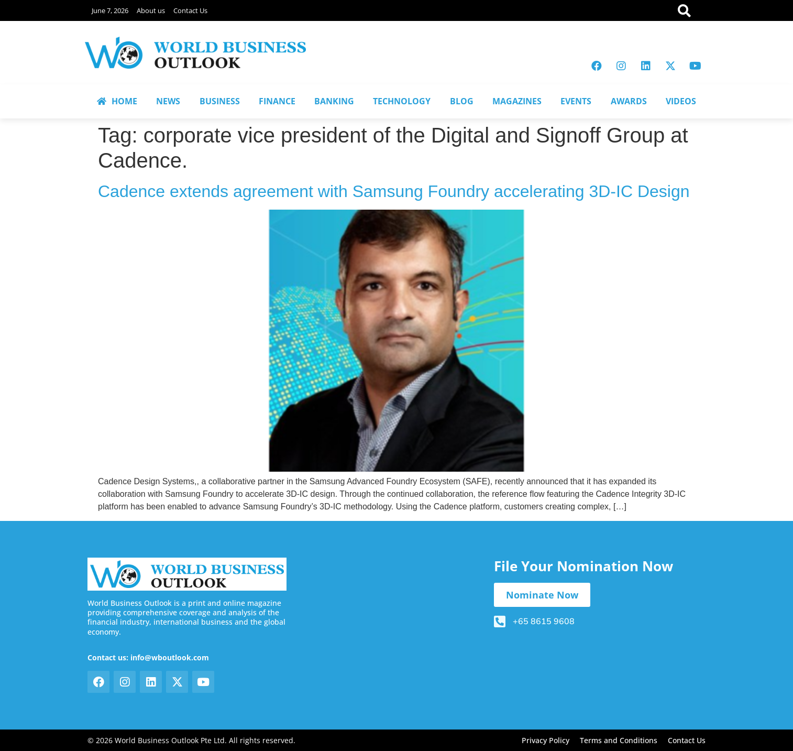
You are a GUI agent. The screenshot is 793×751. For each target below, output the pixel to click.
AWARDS (629, 101)
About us (151, 10)
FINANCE (277, 101)
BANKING (334, 101)
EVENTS (575, 101)
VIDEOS (681, 101)
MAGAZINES (517, 101)
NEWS (168, 101)
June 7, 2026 (110, 10)
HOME (117, 101)
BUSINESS (220, 101)
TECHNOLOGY (402, 101)
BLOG (461, 101)
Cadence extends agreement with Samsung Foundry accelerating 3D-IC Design (393, 191)
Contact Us (190, 10)
